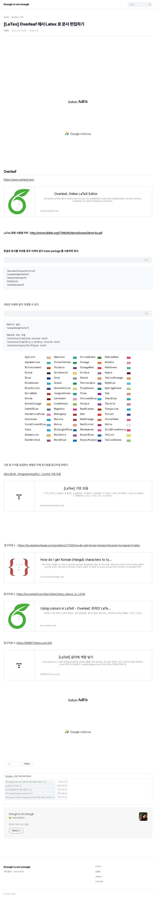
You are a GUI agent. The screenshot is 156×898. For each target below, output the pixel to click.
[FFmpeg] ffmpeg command (17, 793)
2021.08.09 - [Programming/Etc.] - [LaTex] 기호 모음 (32, 474)
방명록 (97, 872)
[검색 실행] (150, 4)
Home (6, 17)
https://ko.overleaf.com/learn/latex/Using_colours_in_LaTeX (51, 594)
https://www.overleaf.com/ (19, 179)
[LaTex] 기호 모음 (12, 786)
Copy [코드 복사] (146, 260)
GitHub (98, 876)
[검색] (138, 4)
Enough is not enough (16, 4)
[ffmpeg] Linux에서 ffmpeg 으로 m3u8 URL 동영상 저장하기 (28, 797)
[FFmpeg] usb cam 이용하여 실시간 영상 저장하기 (24, 782)
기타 (15, 776)
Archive (9, 776)
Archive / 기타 (17, 17)
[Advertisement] (78, 65)
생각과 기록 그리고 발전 (19, 824)
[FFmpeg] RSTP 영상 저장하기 (17, 790)
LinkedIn (99, 881)
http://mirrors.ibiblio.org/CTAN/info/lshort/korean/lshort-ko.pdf (66, 233)
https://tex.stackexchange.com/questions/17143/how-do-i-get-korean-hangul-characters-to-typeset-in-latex (79, 545)
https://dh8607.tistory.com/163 (34, 643)
